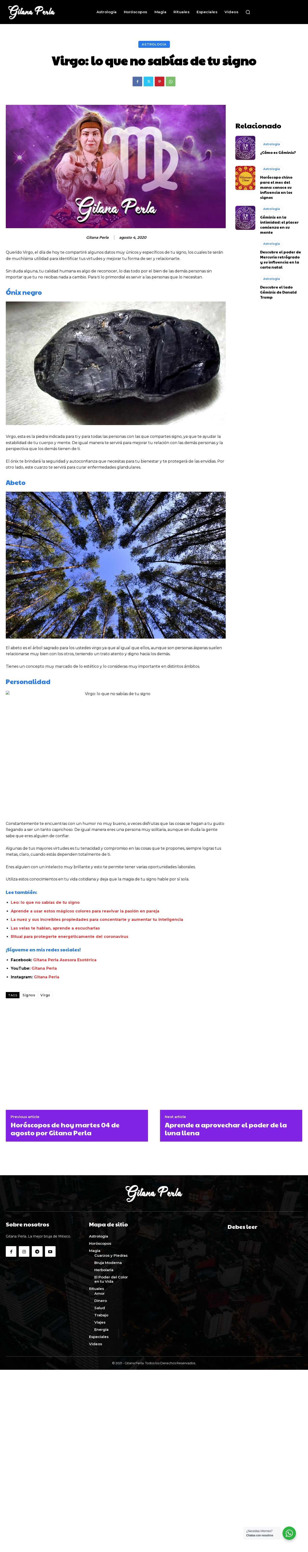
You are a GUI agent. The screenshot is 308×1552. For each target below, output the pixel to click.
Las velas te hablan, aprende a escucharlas (55, 928)
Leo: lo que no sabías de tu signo (45, 902)
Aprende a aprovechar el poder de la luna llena (226, 1129)
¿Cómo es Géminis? (278, 152)
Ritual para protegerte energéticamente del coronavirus (69, 936)
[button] (248, 12)
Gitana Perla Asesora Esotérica (64, 960)
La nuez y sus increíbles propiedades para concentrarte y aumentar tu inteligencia (97, 919)
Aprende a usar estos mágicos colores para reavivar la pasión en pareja (85, 911)
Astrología (154, 44)
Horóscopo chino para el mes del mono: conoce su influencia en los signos (276, 187)
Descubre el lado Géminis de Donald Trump (278, 292)
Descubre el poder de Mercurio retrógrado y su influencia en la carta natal (280, 259)
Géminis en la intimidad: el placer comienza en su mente (279, 224)
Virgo (45, 995)
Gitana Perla (97, 237)
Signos (29, 995)
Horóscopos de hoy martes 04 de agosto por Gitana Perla (65, 1129)
